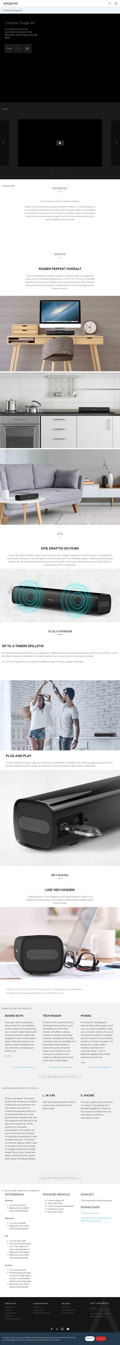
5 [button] (61, 174)
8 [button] (68, 174)
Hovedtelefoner (10, 1313)
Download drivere (90, 1213)
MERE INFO (89, 1338)
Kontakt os (37, 1307)
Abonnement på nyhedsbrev (100, 1313)
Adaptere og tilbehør (12, 1319)
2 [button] (54, 174)
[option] (60, 143)
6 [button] (63, 174)
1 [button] (51, 174)
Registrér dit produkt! (98, 1316)
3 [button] (56, 174)
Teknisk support (39, 1310)
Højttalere (8, 1310)
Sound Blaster (10, 1307)
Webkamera (9, 1316)
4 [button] (58, 174)
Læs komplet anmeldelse (23, 1067)
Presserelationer (68, 1313)
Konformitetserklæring (41, 1313)
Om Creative (66, 1307)
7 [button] (65, 174)
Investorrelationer (68, 1310)
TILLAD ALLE (101, 1338)
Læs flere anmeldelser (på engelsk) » (60, 1077)
